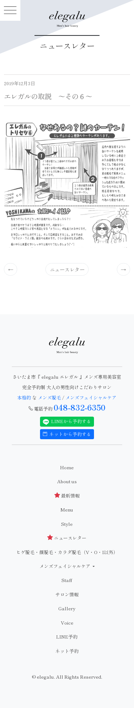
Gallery (66, 608)
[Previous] (11, 269)
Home (67, 467)
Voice (67, 622)
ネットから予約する (67, 434)
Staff (66, 580)
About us (67, 481)
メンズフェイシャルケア (90, 397)
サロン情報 (67, 594)
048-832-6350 (79, 407)
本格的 (24, 397)
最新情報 (67, 495)
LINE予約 (67, 636)
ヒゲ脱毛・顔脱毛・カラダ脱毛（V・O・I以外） (67, 552)
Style (67, 523)
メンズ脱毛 (49, 397)
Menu (66, 509)
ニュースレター (67, 269)
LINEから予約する (67, 421)
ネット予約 (67, 651)
